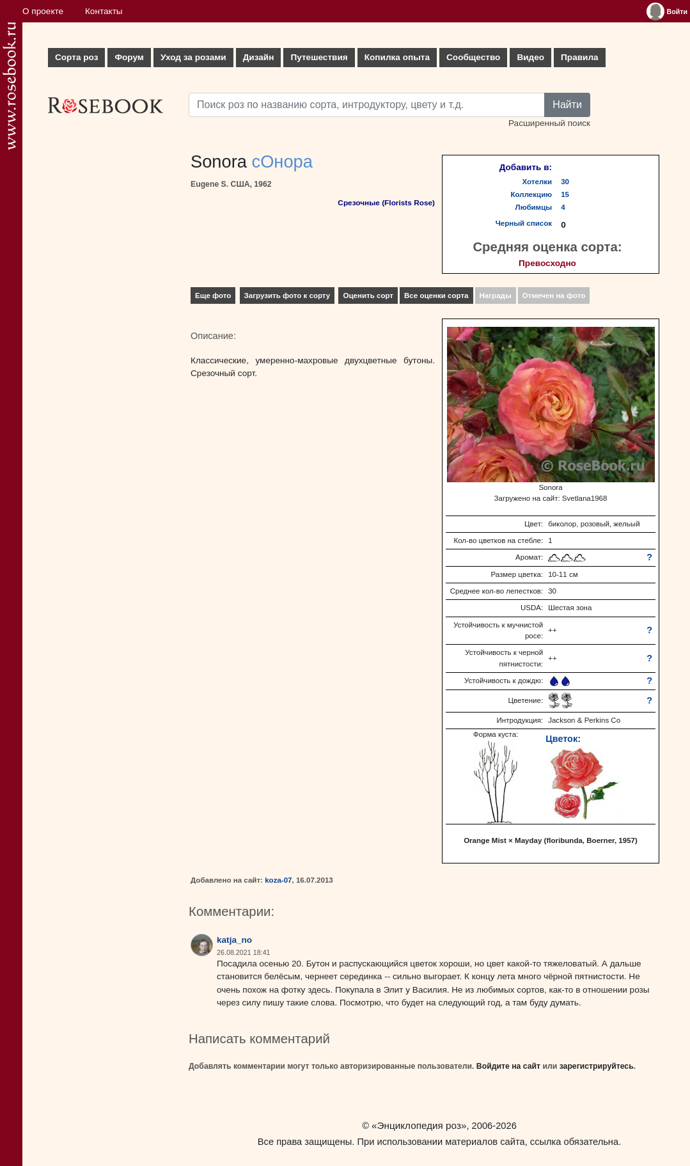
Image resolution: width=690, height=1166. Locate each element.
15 (565, 194)
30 (565, 181)
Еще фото (213, 295)
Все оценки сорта (436, 295)
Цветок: (563, 739)
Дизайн (258, 57)
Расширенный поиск (549, 123)
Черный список (524, 223)
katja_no (234, 940)
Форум (128, 57)
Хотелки (537, 181)
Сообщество (473, 57)
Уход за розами (193, 57)
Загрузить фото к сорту (287, 295)
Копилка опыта (397, 57)
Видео (530, 57)
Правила (580, 57)
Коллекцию (532, 194)
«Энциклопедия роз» (419, 1125)
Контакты (104, 11)
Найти (567, 104)
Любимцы (534, 207)
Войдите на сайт (508, 1066)
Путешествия (318, 57)
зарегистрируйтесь (597, 1066)
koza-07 (278, 880)
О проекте (42, 11)
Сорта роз (76, 57)
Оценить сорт (368, 295)
